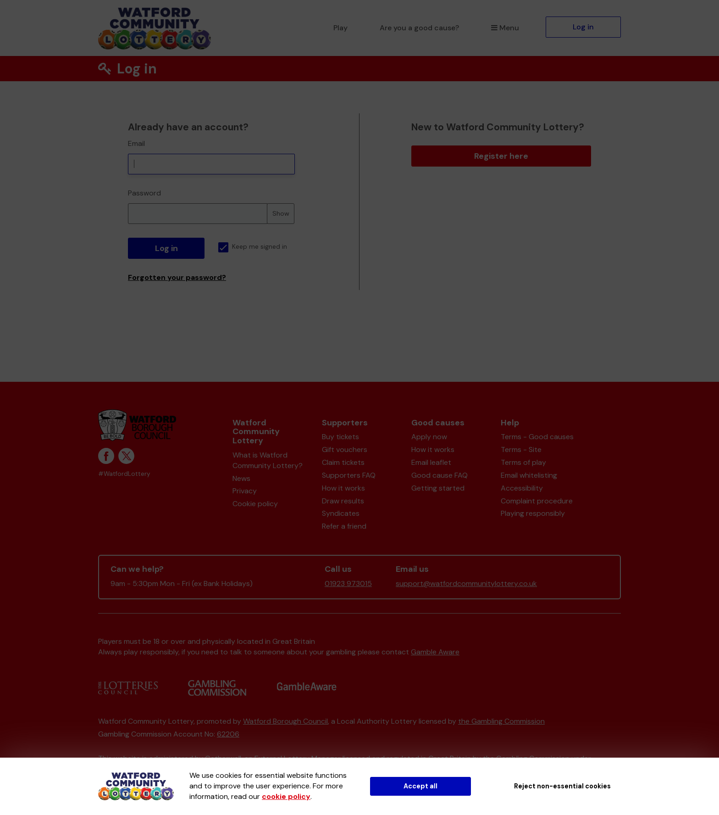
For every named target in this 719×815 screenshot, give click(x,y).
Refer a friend (344, 526)
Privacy (244, 491)
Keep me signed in (252, 246)
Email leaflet (431, 462)
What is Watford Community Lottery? (267, 460)
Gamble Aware (435, 652)
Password (144, 193)
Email (136, 143)
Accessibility (522, 488)
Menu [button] (505, 28)
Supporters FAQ (349, 475)
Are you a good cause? (419, 28)
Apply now (429, 436)
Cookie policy (255, 503)
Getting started (438, 488)
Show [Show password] (280, 213)
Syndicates (341, 513)
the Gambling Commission (501, 721)
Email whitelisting (529, 475)
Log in (583, 27)
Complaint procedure (537, 501)
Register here (501, 156)
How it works (343, 488)
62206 (228, 734)
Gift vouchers (344, 449)
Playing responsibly (533, 513)
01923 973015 (348, 583)
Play (340, 28)
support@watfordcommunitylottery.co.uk (466, 583)
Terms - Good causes (537, 436)
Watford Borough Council (285, 721)
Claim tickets (343, 462)
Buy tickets (340, 436)
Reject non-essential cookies (562, 786)
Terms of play (523, 462)
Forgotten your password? (177, 277)
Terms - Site (521, 449)
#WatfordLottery (124, 474)
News (241, 478)
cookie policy (286, 796)
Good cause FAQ (439, 475)
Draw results (343, 501)
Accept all (420, 786)
